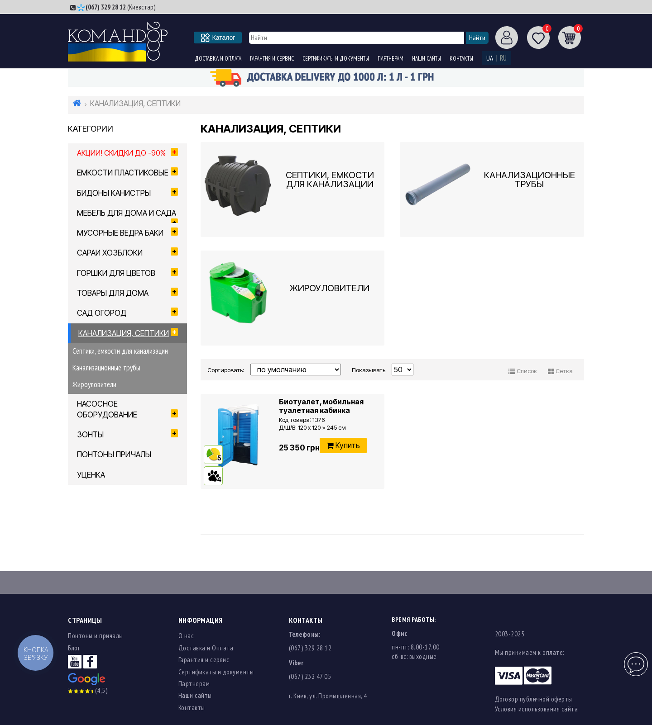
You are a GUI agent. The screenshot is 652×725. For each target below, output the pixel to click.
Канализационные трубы (106, 368)
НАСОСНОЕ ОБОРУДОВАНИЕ (127, 409)
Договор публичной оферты (533, 699)
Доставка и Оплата (218, 58)
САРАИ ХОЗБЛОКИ (127, 252)
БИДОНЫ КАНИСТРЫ (127, 193)
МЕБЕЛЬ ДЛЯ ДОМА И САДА (127, 215)
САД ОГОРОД (127, 312)
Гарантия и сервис (272, 58)
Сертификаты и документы (335, 58)
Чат (635, 659)
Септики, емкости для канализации (120, 351)
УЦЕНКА (91, 474)
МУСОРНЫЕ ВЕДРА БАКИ (127, 232)
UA (489, 58)
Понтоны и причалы (95, 635)
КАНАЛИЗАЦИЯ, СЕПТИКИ (128, 333)
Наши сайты (426, 58)
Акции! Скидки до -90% (127, 152)
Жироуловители (94, 384)
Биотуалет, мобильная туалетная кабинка (321, 406)
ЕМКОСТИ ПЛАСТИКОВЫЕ (127, 172)
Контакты (461, 58)
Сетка (560, 370)
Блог (74, 648)
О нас (186, 635)
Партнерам (390, 58)
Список (522, 370)
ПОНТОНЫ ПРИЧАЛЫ (114, 454)
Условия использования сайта (536, 709)
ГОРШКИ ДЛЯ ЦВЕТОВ (127, 273)
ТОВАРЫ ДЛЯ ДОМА (127, 293)
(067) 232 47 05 (310, 676)
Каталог (218, 37)
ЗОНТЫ (127, 434)
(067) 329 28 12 (106, 7)
